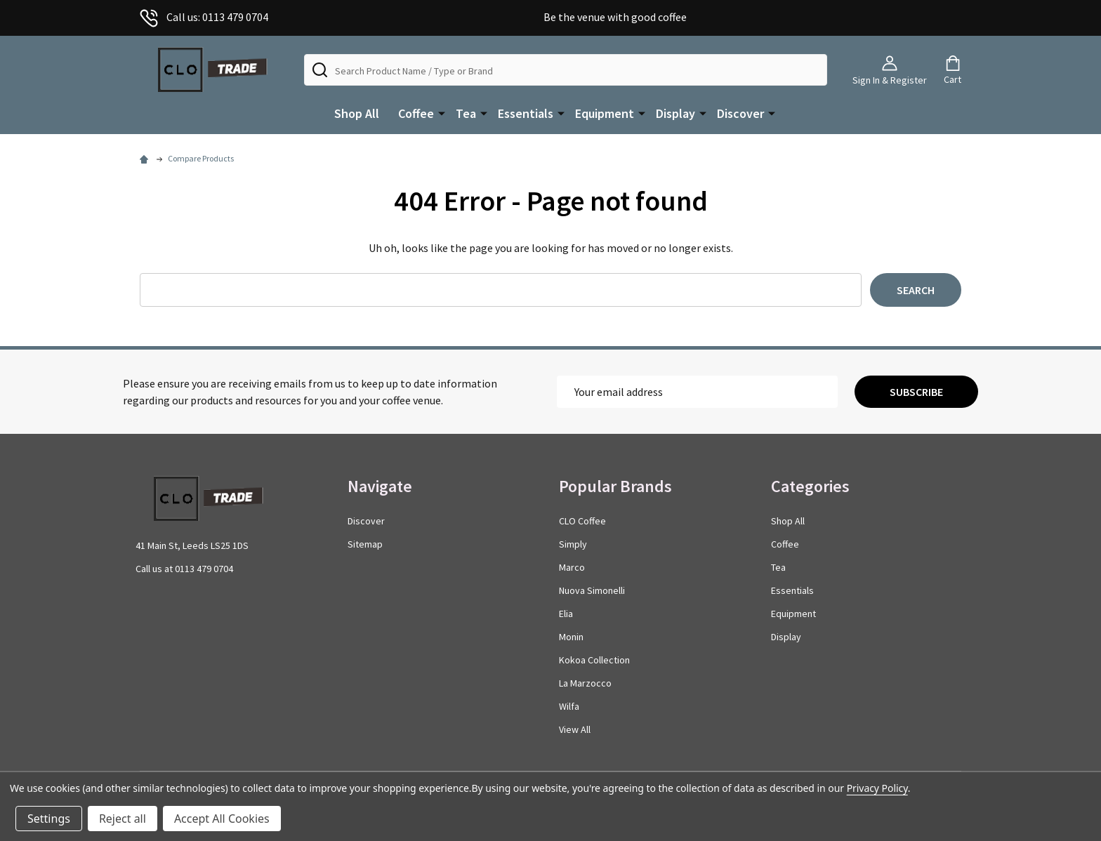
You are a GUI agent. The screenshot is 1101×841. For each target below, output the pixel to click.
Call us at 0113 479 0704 (184, 568)
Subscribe (916, 392)
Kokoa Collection (594, 660)
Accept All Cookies (222, 818)
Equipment (604, 113)
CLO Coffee (582, 521)
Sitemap (365, 544)
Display (675, 113)
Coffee (416, 113)
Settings (48, 818)
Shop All (356, 113)
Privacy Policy (877, 788)
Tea (466, 113)
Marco (572, 567)
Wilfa (569, 706)
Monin (571, 636)
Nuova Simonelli (592, 590)
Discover (740, 113)
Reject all (122, 818)
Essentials (525, 113)
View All (575, 729)
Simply (573, 544)
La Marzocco (585, 683)
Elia (566, 613)
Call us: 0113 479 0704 (204, 17)
